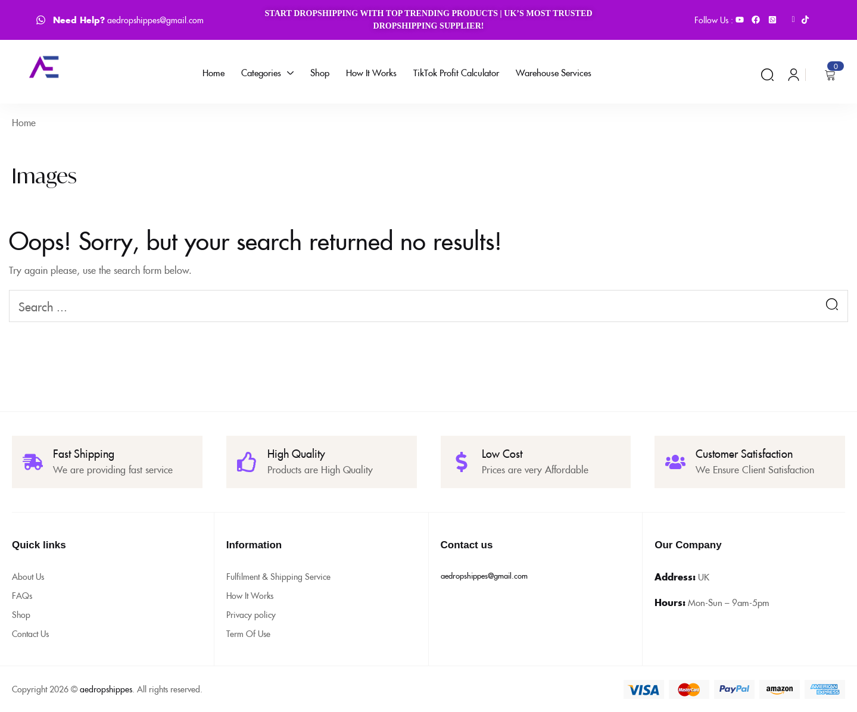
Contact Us (30, 633)
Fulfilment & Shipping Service (278, 576)
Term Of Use (248, 633)
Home (24, 122)
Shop (21, 614)
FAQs (22, 595)
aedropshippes (106, 689)
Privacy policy (251, 614)
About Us (28, 576)
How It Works (249, 595)
